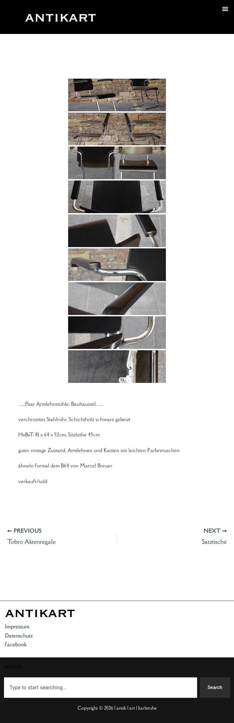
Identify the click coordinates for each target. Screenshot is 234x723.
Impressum (17, 626)
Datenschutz (19, 635)
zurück (126, 25)
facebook (15, 644)
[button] (225, 9)
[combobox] (100, 687)
